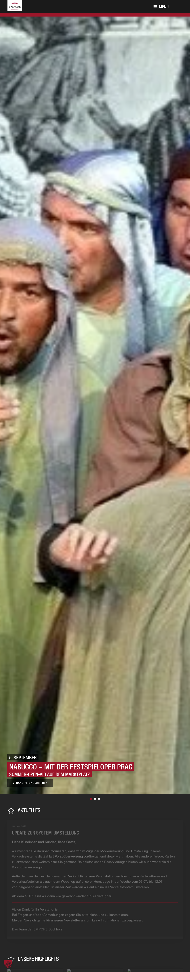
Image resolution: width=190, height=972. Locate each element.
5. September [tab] (91, 799)
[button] (8, 964)
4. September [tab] (99, 799)
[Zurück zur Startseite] (19, 9)
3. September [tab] (95, 799)
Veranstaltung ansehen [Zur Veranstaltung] (30, 783)
